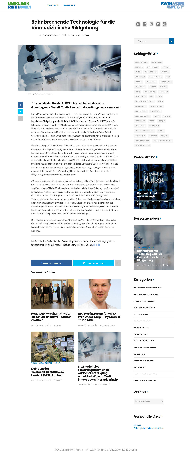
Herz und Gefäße (142, 321)
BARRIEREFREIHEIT (129, 450)
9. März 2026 (58, 325)
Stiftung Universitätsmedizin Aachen (148, 428)
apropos (137, 425)
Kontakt (69, 5)
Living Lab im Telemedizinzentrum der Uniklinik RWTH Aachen (47, 372)
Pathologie (140, 121)
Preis (152, 121)
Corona (139, 67)
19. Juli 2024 (65, 35)
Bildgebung (157, 62)
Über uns (52, 5)
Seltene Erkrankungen (144, 131)
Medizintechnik (157, 106)
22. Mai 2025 (58, 380)
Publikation (140, 126)
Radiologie (154, 126)
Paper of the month (143, 361)
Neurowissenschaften (145, 347)
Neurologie (156, 111)
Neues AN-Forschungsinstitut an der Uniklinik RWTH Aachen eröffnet (50, 317)
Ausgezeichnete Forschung (148, 288)
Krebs (160, 96)
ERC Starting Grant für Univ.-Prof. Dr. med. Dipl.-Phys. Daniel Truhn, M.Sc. (98, 317)
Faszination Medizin (145, 190)
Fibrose (139, 82)
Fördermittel (166, 82)
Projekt (162, 121)
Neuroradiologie (143, 116)
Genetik (164, 87)
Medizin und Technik (80, 35)
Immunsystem (150, 91)
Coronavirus (153, 67)
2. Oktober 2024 (106, 384)
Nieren (167, 116)
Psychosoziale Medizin (145, 374)
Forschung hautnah (144, 308)
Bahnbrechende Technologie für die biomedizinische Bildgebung (150, 255)
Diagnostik (140, 77)
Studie (161, 131)
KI (151, 96)
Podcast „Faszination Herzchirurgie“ (151, 194)
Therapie (153, 136)
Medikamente (141, 106)
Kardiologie (141, 96)
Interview (164, 91)
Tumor (164, 136)
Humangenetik (141, 327)
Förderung (140, 87)
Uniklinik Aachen (142, 140)
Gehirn (153, 87)
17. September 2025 (107, 325)
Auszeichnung (141, 62)
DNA (168, 77)
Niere (157, 116)
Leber (161, 101)
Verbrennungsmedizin (145, 381)
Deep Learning (151, 72)
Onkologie (139, 354)
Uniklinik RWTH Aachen (51, 35)
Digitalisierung (156, 77)
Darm (138, 72)
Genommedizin (141, 314)
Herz (138, 91)
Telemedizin (140, 136)
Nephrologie (141, 111)
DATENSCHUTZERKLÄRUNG (109, 450)
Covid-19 (166, 67)
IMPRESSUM (91, 450)
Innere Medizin (141, 334)
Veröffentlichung (143, 145)
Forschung (151, 82)
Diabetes (165, 72)
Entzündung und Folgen (146, 294)
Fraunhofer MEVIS (97, 121)
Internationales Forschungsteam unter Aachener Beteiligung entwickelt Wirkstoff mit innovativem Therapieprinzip (97, 373)
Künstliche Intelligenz (144, 101)
